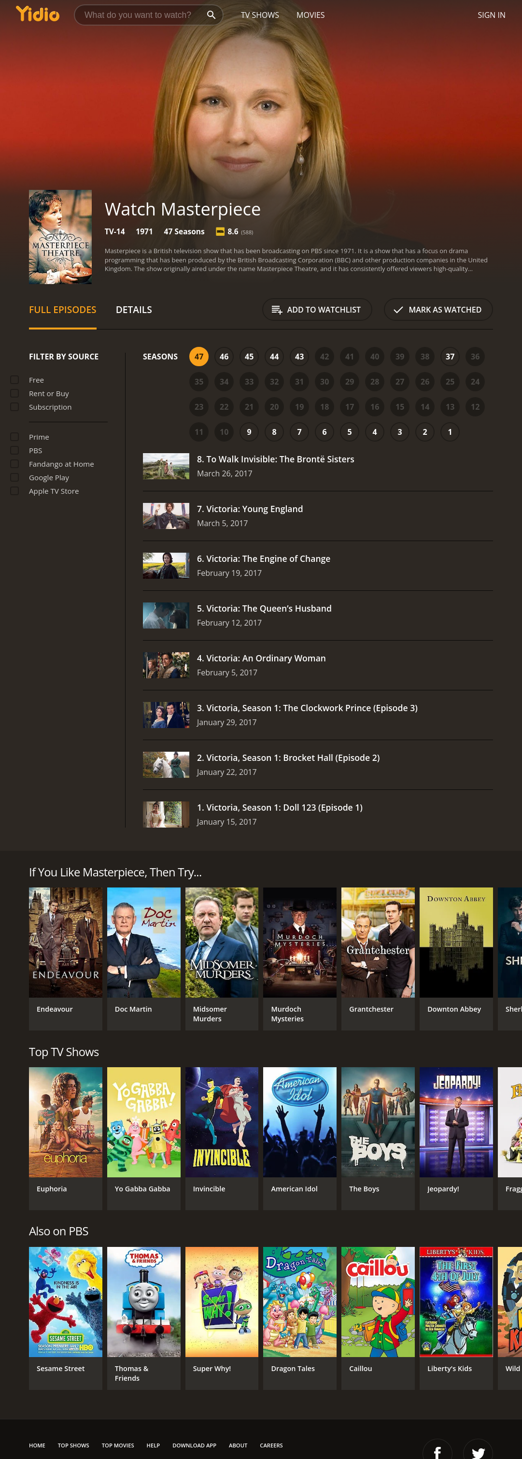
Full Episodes (63, 309)
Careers (271, 1445)
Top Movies (118, 1445)
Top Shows (73, 1445)
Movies (310, 15)
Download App (194, 1445)
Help (153, 1445)
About (238, 1445)
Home (37, 1445)
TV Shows (260, 15)
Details (134, 309)
